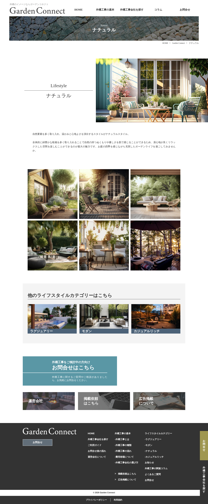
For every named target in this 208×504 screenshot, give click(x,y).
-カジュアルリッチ (154, 457)
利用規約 (118, 500)
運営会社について (97, 457)
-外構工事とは (122, 439)
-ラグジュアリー (153, 439)
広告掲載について (127, 479)
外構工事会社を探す (131, 9)
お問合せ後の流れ (97, 451)
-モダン (148, 445)
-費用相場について (124, 457)
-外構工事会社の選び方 (126, 462)
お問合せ (185, 9)
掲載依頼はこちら (127, 473)
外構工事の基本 (105, 9)
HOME (78, 9)
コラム (158, 9)
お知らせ (149, 462)
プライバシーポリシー (96, 500)
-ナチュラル (151, 451)
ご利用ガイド (94, 445)
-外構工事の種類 (123, 445)
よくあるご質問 (153, 474)
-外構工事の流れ (123, 451)
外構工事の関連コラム (156, 468)
